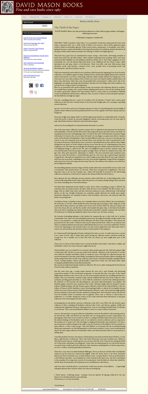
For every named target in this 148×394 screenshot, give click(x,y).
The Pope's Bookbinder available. (33, 68)
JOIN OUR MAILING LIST (32, 75)
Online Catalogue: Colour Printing (34, 48)
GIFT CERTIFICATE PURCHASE (34, 63)
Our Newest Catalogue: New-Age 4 (34, 43)
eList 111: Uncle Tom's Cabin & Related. (35, 38)
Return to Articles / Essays (89, 21)
